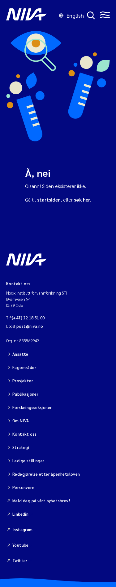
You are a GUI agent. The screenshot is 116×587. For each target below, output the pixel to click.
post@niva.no (29, 326)
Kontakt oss (24, 434)
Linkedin (20, 514)
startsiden (49, 199)
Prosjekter (22, 380)
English (71, 15)
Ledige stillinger (28, 460)
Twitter (20, 560)
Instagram (22, 529)
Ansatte (20, 354)
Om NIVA (20, 420)
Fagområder (24, 367)
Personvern (23, 487)
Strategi (20, 447)
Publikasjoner (25, 394)
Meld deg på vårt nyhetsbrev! (41, 500)
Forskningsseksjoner (32, 407)
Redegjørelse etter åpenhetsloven (46, 474)
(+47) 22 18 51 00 (28, 317)
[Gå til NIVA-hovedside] (31, 15)
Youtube (20, 545)
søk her (82, 199)
